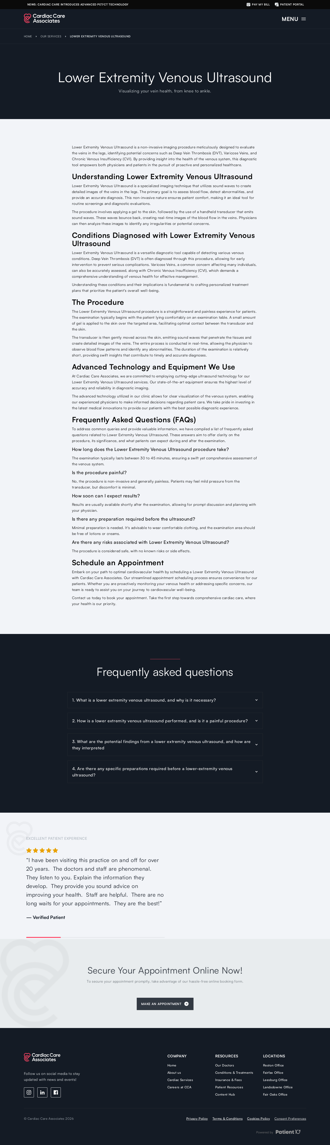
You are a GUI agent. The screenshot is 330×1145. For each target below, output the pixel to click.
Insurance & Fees (228, 1080)
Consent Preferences (290, 1118)
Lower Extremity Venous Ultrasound (100, 36)
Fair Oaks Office (275, 1094)
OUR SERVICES (51, 36)
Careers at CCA (179, 1087)
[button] (294, 18)
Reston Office (273, 1065)
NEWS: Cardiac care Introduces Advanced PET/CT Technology (77, 4)
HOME (28, 36)
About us (174, 1072)
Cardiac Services (180, 1080)
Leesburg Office (275, 1080)
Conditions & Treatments (234, 1072)
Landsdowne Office (278, 1087)
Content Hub (225, 1094)
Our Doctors (224, 1065)
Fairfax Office (273, 1072)
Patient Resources (229, 1087)
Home (172, 1065)
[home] (44, 18)
